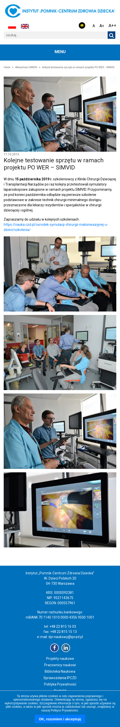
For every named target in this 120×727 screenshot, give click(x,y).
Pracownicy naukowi (60, 665)
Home (7, 67)
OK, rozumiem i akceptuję (60, 719)
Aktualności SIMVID (26, 67)
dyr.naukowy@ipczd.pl (65, 637)
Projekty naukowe (60, 659)
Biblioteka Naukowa (60, 671)
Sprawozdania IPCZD (60, 678)
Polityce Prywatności (64, 710)
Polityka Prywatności (60, 684)
